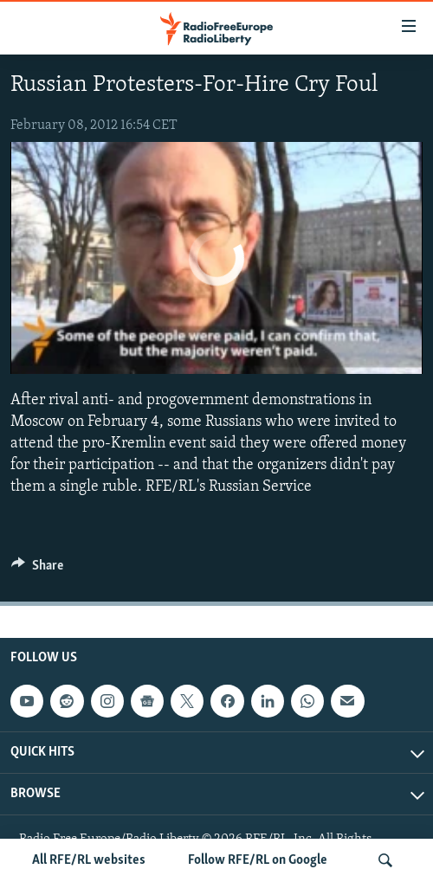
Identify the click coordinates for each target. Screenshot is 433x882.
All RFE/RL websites (88, 860)
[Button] (37, 569)
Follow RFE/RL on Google (257, 860)
